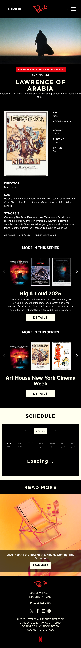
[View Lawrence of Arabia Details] (40, 356)
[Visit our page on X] (31, 611)
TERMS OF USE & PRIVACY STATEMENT (40, 622)
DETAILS (40, 318)
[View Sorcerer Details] (40, 272)
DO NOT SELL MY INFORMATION (40, 626)
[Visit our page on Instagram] (43, 611)
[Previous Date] (25, 431)
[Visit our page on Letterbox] (49, 611)
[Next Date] (56, 431)
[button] (67, 9)
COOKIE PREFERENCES (40, 629)
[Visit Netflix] (40, 641)
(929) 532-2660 (42, 602)
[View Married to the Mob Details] (61, 356)
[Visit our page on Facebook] (37, 611)
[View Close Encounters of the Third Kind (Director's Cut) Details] (19, 272)
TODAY (40, 431)
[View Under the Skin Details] (61, 272)
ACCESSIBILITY (62, 121)
